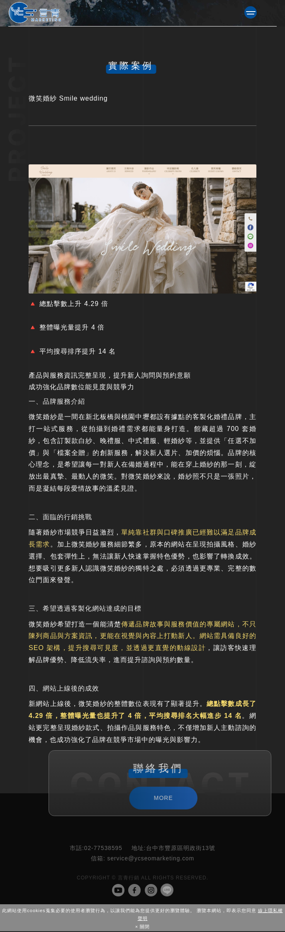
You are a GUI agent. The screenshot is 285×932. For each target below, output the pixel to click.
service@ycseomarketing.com (142, 859)
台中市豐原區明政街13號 (173, 849)
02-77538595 (96, 849)
